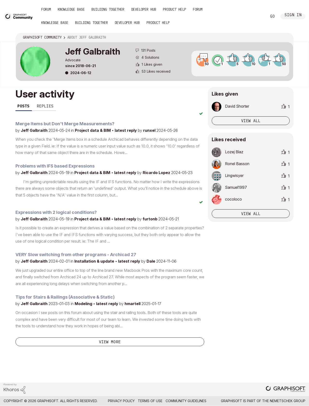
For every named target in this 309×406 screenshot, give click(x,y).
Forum (46, 9)
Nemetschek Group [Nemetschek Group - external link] (287, 401)
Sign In (293, 15)
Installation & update (94, 261)
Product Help (174, 9)
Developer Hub (143, 9)
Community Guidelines (186, 401)
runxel (149, 130)
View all (250, 120)
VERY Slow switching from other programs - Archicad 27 (75, 254)
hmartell (133, 303)
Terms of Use (150, 401)
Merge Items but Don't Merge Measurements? (64, 123)
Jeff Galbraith (35, 130)
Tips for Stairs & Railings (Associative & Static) (65, 297)
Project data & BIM (93, 130)
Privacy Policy (121, 401)
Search (258, 16)
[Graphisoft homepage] (285, 389)
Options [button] (286, 37)
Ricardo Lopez (157, 172)
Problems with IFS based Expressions (55, 165)
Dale (151, 261)
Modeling (84, 303)
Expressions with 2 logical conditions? (56, 212)
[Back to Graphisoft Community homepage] (20, 16)
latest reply (126, 130)
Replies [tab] (45, 106)
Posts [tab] (23, 106)
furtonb (150, 219)
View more (110, 341)
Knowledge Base (71, 9)
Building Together (107, 9)
